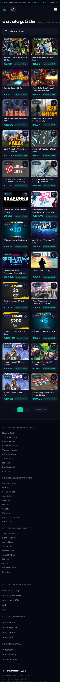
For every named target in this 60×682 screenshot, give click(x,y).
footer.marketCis (10, 600)
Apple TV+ (7, 546)
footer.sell (7, 637)
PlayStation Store (10, 517)
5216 (38, 409)
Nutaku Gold (8, 433)
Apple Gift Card (9, 483)
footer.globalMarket (12, 595)
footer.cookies (9, 659)
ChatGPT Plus (8, 555)
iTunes (5, 487)
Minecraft (6, 559)
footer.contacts (10, 632)
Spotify (5, 509)
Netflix (5, 504)
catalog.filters (30, 31)
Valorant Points (9, 450)
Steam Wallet (8, 492)
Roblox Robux (8, 441)
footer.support (9, 627)
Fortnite (6, 572)
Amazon (6, 500)
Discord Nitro (8, 550)
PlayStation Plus (10, 538)
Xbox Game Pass (10, 533)
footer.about (8, 622)
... (32, 409)
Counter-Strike (9, 567)
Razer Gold (7, 521)
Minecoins (6, 463)
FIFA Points (7, 471)
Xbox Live (6, 513)
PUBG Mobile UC (9, 454)
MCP (4, 609)
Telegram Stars (9, 437)
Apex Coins (7, 458)
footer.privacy (9, 654)
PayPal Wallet (8, 467)
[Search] (13, 9)
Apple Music (7, 542)
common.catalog (10, 590)
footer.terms (8, 649)
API (4, 605)
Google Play (7, 496)
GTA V (5, 563)
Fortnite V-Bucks (10, 445)
